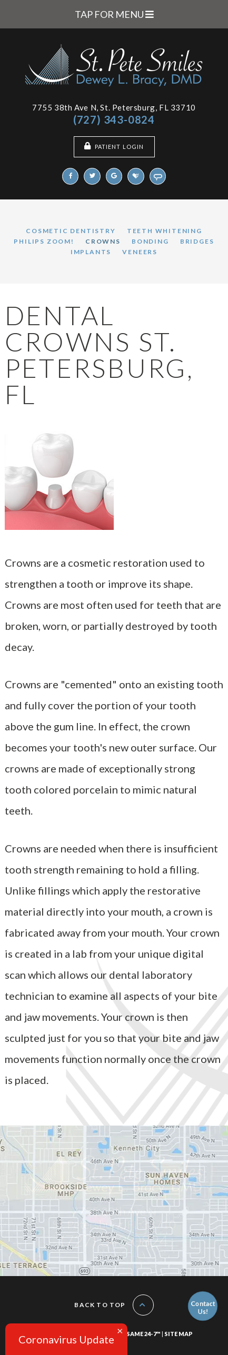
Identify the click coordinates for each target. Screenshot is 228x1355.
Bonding (150, 241)
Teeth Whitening (164, 231)
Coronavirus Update (66, 1339)
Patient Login (114, 146)
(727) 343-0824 (114, 119)
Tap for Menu (114, 14)
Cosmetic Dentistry (70, 231)
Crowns (103, 241)
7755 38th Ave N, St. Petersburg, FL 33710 (114, 107)
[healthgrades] (135, 176)
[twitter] (92, 176)
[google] (114, 176)
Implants (91, 252)
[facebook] (70, 176)
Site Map (178, 1333)
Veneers (139, 252)
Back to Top (113, 1305)
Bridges (197, 241)
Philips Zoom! (44, 241)
